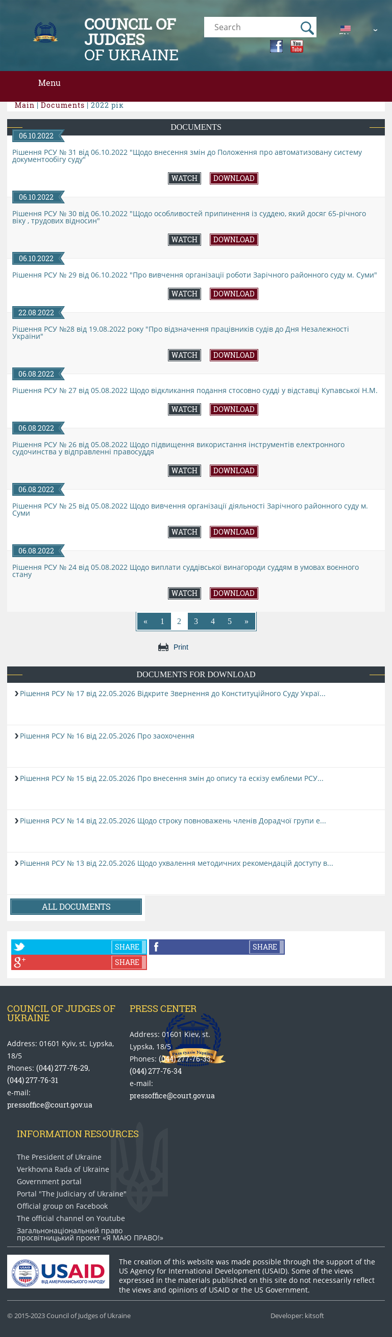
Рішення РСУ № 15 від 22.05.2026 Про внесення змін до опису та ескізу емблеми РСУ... (172, 778)
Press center (163, 1008)
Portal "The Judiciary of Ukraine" (72, 1193)
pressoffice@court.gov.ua (49, 1105)
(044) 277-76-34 (156, 1071)
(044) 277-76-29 (62, 1068)
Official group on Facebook (62, 1206)
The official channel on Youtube (71, 1218)
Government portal (49, 1181)
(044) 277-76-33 (185, 1059)
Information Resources (78, 1133)
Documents (196, 127)
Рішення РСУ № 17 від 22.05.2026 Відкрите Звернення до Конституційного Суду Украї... (173, 693)
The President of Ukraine (59, 1157)
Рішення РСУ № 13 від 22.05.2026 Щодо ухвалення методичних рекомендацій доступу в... (176, 863)
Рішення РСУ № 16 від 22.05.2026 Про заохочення (107, 736)
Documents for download (196, 674)
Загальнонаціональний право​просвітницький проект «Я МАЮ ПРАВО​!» (90, 1234)
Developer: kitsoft (297, 1315)
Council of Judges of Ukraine (61, 1013)
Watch (185, 178)
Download (234, 178)
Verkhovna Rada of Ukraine (63, 1169)
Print (181, 647)
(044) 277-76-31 (32, 1080)
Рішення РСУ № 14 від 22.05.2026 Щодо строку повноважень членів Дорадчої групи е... (173, 820)
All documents (76, 906)
